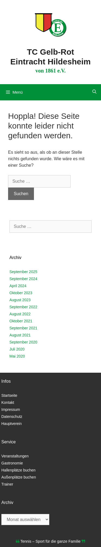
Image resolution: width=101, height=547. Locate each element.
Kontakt (7, 402)
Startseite (9, 395)
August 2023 (20, 300)
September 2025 (23, 272)
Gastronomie (12, 463)
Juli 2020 (17, 349)
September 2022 (23, 307)
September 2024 (23, 279)
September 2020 (23, 342)
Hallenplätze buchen (18, 470)
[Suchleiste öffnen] (94, 91)
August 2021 (20, 335)
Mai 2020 (17, 356)
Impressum (10, 409)
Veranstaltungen (15, 456)
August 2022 (20, 314)
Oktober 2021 (20, 321)
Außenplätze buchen (18, 477)
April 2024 (17, 286)
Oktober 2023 (20, 293)
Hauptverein (11, 423)
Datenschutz (11, 416)
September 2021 (23, 328)
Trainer (7, 484)
